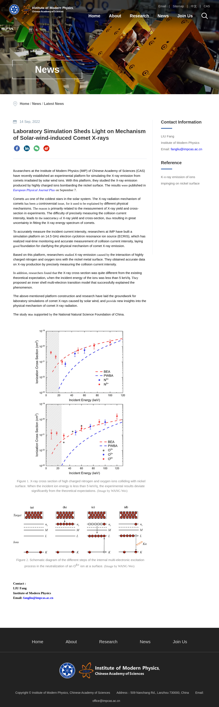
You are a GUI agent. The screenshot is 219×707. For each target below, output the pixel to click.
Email (162, 6)
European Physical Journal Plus (34, 190)
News (163, 15)
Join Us (185, 15)
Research (139, 15)
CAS (207, 6)
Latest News (54, 104)
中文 (194, 6)
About (115, 15)
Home (94, 15)
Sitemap (178, 6)
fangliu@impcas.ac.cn (38, 598)
